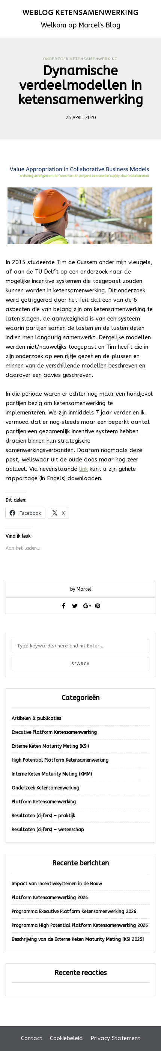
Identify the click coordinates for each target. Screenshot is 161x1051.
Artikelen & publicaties (36, 718)
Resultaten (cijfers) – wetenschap (48, 829)
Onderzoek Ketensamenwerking (80, 59)
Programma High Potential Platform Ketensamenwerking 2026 (80, 925)
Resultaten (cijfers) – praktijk (43, 815)
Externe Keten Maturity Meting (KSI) (50, 746)
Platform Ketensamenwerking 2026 (50, 897)
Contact (31, 1038)
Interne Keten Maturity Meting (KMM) (52, 774)
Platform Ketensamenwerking (44, 802)
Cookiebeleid (66, 1038)
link (83, 469)
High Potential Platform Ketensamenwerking (60, 760)
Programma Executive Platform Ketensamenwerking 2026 (74, 911)
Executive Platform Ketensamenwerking (54, 732)
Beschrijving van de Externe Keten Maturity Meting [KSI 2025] (78, 939)
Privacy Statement (115, 1038)
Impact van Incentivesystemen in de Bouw (57, 883)
